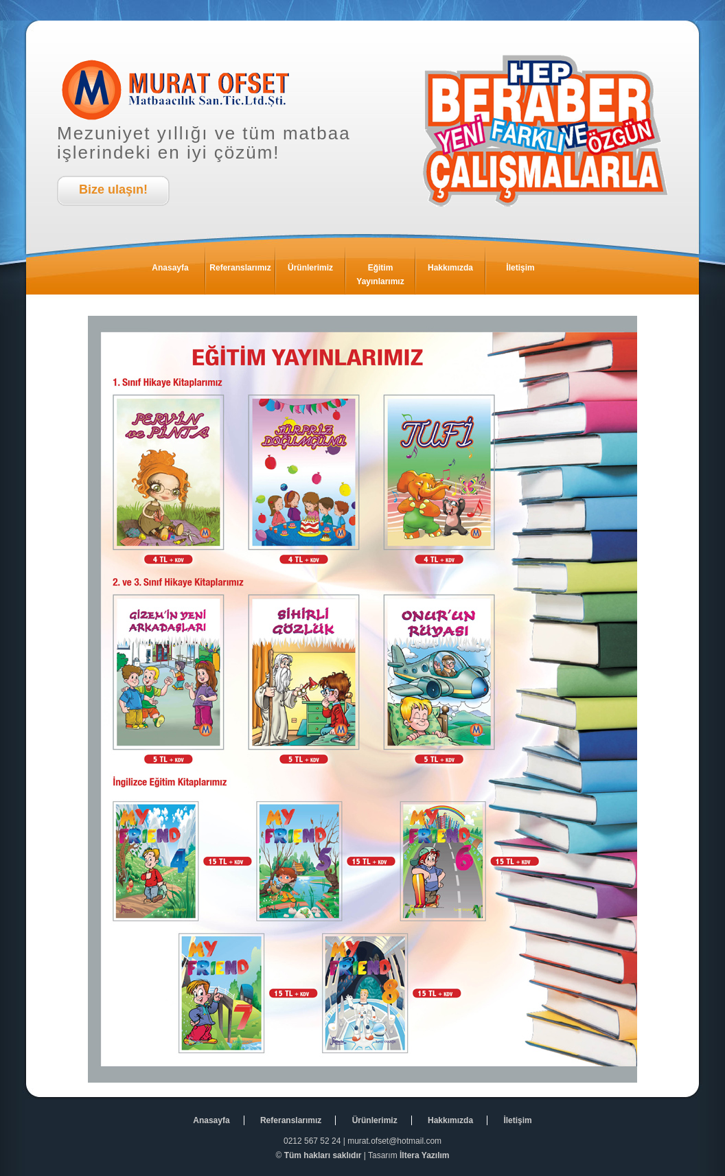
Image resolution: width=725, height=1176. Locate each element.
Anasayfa (178, 271)
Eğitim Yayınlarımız (385, 271)
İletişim (530, 271)
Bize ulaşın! (113, 189)
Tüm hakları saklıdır (323, 1155)
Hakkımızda (456, 271)
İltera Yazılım (425, 1155)
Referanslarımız (242, 271)
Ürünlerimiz (316, 271)
